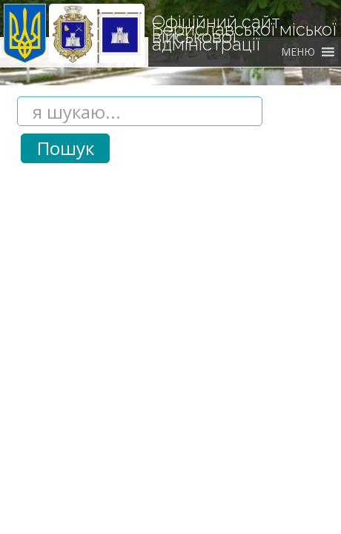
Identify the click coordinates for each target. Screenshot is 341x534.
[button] (298, 52)
